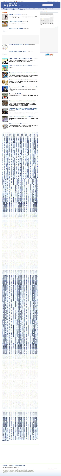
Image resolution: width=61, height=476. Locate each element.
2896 (11, 289)
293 (2, 145)
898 (32, 173)
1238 (28, 192)
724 (21, 165)
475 (27, 153)
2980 (9, 294)
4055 (18, 357)
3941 (28, 350)
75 (34, 134)
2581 (28, 270)
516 (25, 155)
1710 (20, 220)
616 (16, 160)
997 (21, 178)
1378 (37, 200)
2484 (3, 265)
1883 (26, 230)
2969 (22, 293)
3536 (35, 326)
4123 (18, 361)
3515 (26, 325)
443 (7, 152)
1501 (9, 208)
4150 (3, 363)
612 (9, 160)
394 (32, 149)
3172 (20, 305)
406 (16, 150)
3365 (33, 316)
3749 (18, 339)
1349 (11, 199)
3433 (33, 320)
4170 (9, 364)
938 (28, 175)
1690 (13, 219)
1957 (3, 235)
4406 (5, 378)
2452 (7, 263)
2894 (7, 289)
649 (37, 161)
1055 (37, 181)
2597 (26, 271)
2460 (24, 263)
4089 (18, 359)
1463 (37, 205)
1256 (31, 193)
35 (17, 133)
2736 (33, 279)
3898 (9, 348)
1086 (31, 183)
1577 (26, 212)
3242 (24, 309)
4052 (11, 357)
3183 (7, 306)
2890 (35, 288)
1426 (31, 203)
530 (13, 156)
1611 (26, 214)
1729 (24, 221)
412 (27, 150)
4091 (22, 359)
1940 (3, 234)
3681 (18, 335)
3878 (3, 347)
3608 (7, 331)
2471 (11, 264)
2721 (37, 278)
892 (21, 173)
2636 (37, 273)
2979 (7, 294)
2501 (3, 266)
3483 (31, 323)
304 (21, 145)
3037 (22, 297)
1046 (18, 181)
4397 (22, 377)
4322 (7, 373)
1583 (3, 213)
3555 (3, 328)
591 (9, 159)
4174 (18, 364)
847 (16, 171)
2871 (31, 287)
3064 (7, 299)
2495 (26, 265)
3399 (33, 318)
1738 (7, 222)
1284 (18, 195)
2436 (9, 262)
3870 (22, 346)
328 (27, 146)
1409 (31, 202)
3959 (31, 351)
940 (32, 175)
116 (23, 136)
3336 (7, 315)
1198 (15, 190)
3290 (18, 312)
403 (11, 150)
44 (29, 133)
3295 (28, 312)
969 (9, 177)
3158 (26, 304)
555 (20, 157)
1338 (24, 198)
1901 (28, 231)
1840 (7, 228)
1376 (33, 200)
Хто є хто (51, 8)
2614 (26, 272)
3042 (33, 297)
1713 (26, 220)
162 (30, 138)
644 (28, 161)
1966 (22, 235)
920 (34, 174)
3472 (7, 323)
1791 (11, 225)
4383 (28, 376)
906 (9, 174)
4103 (11, 360)
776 (2, 168)
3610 (11, 331)
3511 (18, 325)
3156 (22, 304)
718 (11, 165)
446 (13, 152)
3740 (35, 338)
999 (25, 178)
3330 (31, 314)
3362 (26, 316)
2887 (28, 288)
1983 (22, 236)
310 (32, 145)
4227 (22, 367)
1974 (3, 236)
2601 (35, 271)
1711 (22, 220)
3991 (26, 353)
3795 (7, 342)
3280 (33, 311)
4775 (31, 398)
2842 (5, 286)
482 (2, 154)
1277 (3, 195)
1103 (31, 184)
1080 (18, 183)
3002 (20, 295)
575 (18, 158)
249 (35, 142)
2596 (24, 271)
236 (13, 142)
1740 (11, 222)
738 (9, 166)
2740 (5, 280)
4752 (18, 397)
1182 (18, 189)
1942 (7, 234)
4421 (37, 378)
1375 (31, 200)
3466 (31, 322)
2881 (15, 288)
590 (7, 159)
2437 (11, 262)
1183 (20, 189)
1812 (20, 226)
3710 (7, 337)
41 (25, 133)
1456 (22, 205)
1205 (31, 190)
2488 (11, 265)
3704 (31, 336)
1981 (18, 236)
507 (9, 155)
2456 (15, 263)
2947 (11, 292)
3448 (28, 321)
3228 (31, 308)
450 (20, 152)
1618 (5, 215)
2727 (13, 279)
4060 (28, 357)
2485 (5, 265)
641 (23, 161)
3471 (5, 323)
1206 (33, 190)
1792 (13, 225)
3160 (31, 304)
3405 (9, 319)
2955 (28, 292)
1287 (24, 195)
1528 (31, 209)
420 (4, 151)
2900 (20, 289)
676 (11, 163)
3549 (26, 327)
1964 (18, 235)
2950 (18, 292)
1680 (28, 218)
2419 (9, 261)
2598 (28, 271)
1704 (7, 220)
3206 (20, 307)
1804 (3, 226)
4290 (11, 371)
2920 (26, 290)
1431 (5, 204)
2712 (18, 278)
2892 (3, 289)
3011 (3, 296)
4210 (22, 366)
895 (27, 173)
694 (6, 164)
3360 (22, 316)
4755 (24, 397)
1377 (35, 200)
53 (5, 134)
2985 (20, 294)
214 (11, 141)
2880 (13, 288)
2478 (26, 264)
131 (13, 137)
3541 (9, 327)
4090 (20, 359)
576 (20, 158)
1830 (22, 227)
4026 (28, 355)
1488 (18, 207)
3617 (26, 331)
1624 (18, 215)
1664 (31, 217)
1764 (26, 223)
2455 (13, 263)
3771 (28, 340)
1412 (37, 202)
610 (6, 160)
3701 (24, 336)
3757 (35, 339)
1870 (35, 229)
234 (9, 142)
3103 (18, 301)
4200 (37, 365)
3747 (13, 339)
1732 (31, 221)
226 (32, 141)
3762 (9, 340)
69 (26, 134)
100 (32, 135)
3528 (18, 326)
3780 (11, 341)
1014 (22, 179)
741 (14, 166)
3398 (31, 318)
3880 (7, 347)
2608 (13, 272)
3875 (33, 346)
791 (28, 168)
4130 (33, 361)
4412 (18, 378)
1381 (7, 201)
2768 (28, 281)
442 (6, 152)
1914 (20, 232)
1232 (15, 192)
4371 (3, 376)
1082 (22, 183)
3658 (5, 334)
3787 (26, 341)
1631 (33, 215)
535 (21, 156)
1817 (31, 226)
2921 (28, 290)
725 (23, 165)
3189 (20, 306)
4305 (7, 372)
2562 (24, 269)
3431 (28, 320)
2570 (5, 270)
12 (22, 132)
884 (7, 173)
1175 (3, 189)
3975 (28, 352)
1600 (3, 214)
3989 (22, 353)
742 (16, 166)
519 (30, 155)
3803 (24, 342)
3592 (9, 330)
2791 (5, 283)
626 (34, 160)
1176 (5, 189)
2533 (35, 267)
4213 (28, 366)
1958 (5, 235)
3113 (3, 302)
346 (21, 147)
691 (37, 163)
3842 (35, 344)
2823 (37, 284)
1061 (13, 182)
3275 (22, 311)
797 (2, 169)
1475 (26, 206)
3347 (31, 315)
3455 (7, 322)
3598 (22, 330)
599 (23, 159)
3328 (26, 314)
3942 (31, 350)
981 (30, 177)
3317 (3, 314)
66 (22, 134)
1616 (37, 214)
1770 (3, 224)
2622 (7, 273)
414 (30, 150)
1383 (11, 201)
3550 (28, 327)
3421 (7, 320)
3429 (24, 320)
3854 (24, 345)
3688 (33, 335)
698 (13, 164)
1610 (24, 214)
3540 (7, 327)
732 (35, 165)
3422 (9, 320)
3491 (11, 324)
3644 (11, 333)
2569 (3, 270)
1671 (9, 218)
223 (27, 141)
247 (32, 142)
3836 (22, 344)
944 (2, 176)
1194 (7, 190)
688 (32, 163)
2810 (9, 284)
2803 (31, 283)
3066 (11, 299)
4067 (7, 358)
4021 (18, 355)
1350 (13, 199)
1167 (22, 188)
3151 (11, 304)
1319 (20, 197)
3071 (22, 299)
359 (7, 148)
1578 (28, 212)
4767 (13, 398)
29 (9, 133)
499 (32, 154)
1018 (31, 179)
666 (30, 162)
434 (28, 151)
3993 (31, 353)
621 (25, 160)
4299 (31, 371)
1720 (5, 221)
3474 (11, 323)
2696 (20, 277)
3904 (22, 348)
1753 (3, 223)
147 (4, 138)
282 (20, 144)
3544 (15, 327)
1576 (24, 212)
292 (37, 144)
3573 (5, 329)
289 (32, 144)
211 (6, 141)
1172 (33, 188)
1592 (22, 213)
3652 (28, 333)
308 (28, 145)
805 (16, 169)
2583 (33, 270)
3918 (15, 349)
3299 (37, 312)
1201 (22, 190)
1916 (24, 232)
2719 (33, 278)
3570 (35, 328)
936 (25, 175)
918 (30, 174)
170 (7, 139)
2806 (37, 283)
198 (20, 140)
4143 (24, 362)
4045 (33, 356)
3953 (18, 351)
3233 (5, 309)
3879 (5, 347)
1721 (7, 221)
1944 (11, 234)
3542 (11, 327)
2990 (31, 294)
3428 (22, 320)
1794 (18, 225)
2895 (9, 289)
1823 (7, 227)
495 (25, 154)
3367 (37, 316)
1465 (5, 206)
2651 (33, 274)
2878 (9, 288)
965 (2, 177)
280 (16, 144)
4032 (5, 356)
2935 (22, 291)
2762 (15, 281)
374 (34, 148)
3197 (37, 306)
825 (14, 170)
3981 (5, 353)
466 (11, 153)
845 (13, 171)
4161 (26, 363)
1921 (35, 232)
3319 (7, 314)
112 (16, 136)
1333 (13, 198)
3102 (15, 301)
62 (17, 134)
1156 (35, 187)
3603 (33, 330)
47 (33, 133)
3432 (31, 320)
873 (25, 172)
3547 (22, 327)
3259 (24, 310)
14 (25, 132)
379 (6, 149)
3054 (22, 298)
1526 (26, 209)
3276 (24, 311)
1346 (5, 199)
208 (37, 140)
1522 (18, 209)
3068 (15, 299)
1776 (15, 224)
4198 (33, 365)
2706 (5, 278)
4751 (15, 397)
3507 (9, 325)
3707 (37, 336)
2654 (3, 275)
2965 (13, 293)
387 (20, 149)
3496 (22, 324)
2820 (31, 284)
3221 (15, 308)
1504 (15, 208)
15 (26, 132)
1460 (31, 205)
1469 (13, 206)
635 (13, 161)
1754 (5, 223)
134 (18, 137)
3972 (22, 352)
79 (3, 135)
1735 (37, 221)
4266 (33, 369)
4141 (20, 362)
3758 (37, 339)
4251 (37, 368)
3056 (26, 298)
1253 (24, 193)
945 (4, 176)
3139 (22, 303)
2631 (26, 273)
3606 (3, 331)
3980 (3, 353)
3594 (13, 330)
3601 (28, 330)
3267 (5, 311)
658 (16, 162)
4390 (7, 377)
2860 (7, 287)
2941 (35, 291)
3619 (31, 331)
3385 (3, 318)
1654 (9, 217)
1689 (11, 219)
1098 (20, 184)
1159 (5, 188)
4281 (28, 370)
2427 (26, 261)
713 (2, 165)
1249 (15, 193)
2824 (3, 285)
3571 (37, 328)
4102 (9, 360)
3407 (13, 319)
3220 (13, 308)
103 (37, 135)
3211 (31, 307)
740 (13, 166)
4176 (22, 364)
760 (11, 167)
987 (4, 178)
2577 (20, 270)
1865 (24, 229)
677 (13, 163)
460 (37, 152)
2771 (35, 281)
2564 (28, 269)
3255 (15, 310)
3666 (22, 334)
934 (21, 175)
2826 (7, 285)
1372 (24, 200)
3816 (15, 343)
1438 (20, 204)
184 (32, 139)
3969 (15, 352)
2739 (3, 280)
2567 (35, 269)
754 (37, 166)
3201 (9, 307)
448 (16, 152)
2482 (35, 264)
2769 (31, 281)
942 (35, 175)
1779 (22, 224)
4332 (28, 373)
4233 (35, 367)
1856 (5, 229)
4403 (35, 377)
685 (27, 163)
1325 (33, 197)
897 (30, 173)
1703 (5, 220)
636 (14, 161)
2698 (24, 277)
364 (16, 148)
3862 (5, 346)
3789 (31, 341)
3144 (33, 303)
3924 (28, 349)
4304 (5, 372)
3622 (37, 331)
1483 (7, 207)
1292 (35, 195)
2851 (24, 286)
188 (2, 140)
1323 (28, 197)
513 (20, 155)
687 (30, 163)
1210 (5, 191)
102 (35, 135)
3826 (37, 343)
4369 (35, 375)
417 (35, 150)
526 (6, 156)
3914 (7, 349)
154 (16, 138)
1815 (26, 226)
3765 (15, 340)
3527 (15, 326)
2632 (28, 273)
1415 (7, 203)
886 (11, 173)
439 (37, 151)
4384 (31, 376)
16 (28, 132)
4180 (31, 364)
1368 (15, 200)
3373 (13, 317)
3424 (13, 320)
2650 (31, 274)
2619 (37, 272)
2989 (28, 294)
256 (11, 143)
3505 (5, 325)
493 (21, 154)
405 (14, 150)
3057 (28, 298)
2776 (9, 282)
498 (30, 154)
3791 (35, 341)
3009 (35, 295)
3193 (28, 306)
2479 (28, 264)
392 (28, 149)
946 (6, 176)
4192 (20, 365)
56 (9, 134)
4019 (13, 355)
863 (7, 172)
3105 (22, 301)
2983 (15, 294)
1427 (33, 203)
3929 (3, 350)
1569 (9, 212)
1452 (13, 205)
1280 (9, 195)
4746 (5, 397)
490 (16, 154)
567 (4, 158)
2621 (5, 273)
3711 (9, 337)
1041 (7, 181)
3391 (15, 318)
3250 (5, 310)
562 (32, 157)
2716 (26, 278)
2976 (37, 293)
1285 (20, 195)
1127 (9, 186)
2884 (22, 288)
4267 (35, 369)
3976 (31, 352)
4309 (15, 372)
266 (28, 143)
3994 (33, 353)
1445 (35, 204)
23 (37, 132)
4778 (37, 398)
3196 (35, 306)
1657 (15, 217)
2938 (28, 291)
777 (4, 168)
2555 (9, 269)
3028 (3, 297)
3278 (28, 311)
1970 (31, 235)
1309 (35, 196)
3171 (18, 305)
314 (2, 146)
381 (9, 149)
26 (5, 133)
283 (21, 144)
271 (37, 143)
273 (4, 144)
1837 (37, 227)
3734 (22, 338)
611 (7, 160)
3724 (37, 337)
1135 (26, 186)
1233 (18, 192)
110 (13, 136)
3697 (15, 336)
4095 (31, 359)
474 (25, 153)
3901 (15, 348)
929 (13, 175)
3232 (3, 309)
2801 (26, 283)
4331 (26, 373)
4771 (22, 398)
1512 (33, 208)
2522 (11, 267)
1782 (28, 224)
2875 (3, 288)
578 (23, 158)
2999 (13, 295)
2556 (11, 269)
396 (35, 149)
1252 (22, 193)
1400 (11, 202)
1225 (37, 191)
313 (37, 145)
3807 (33, 342)
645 (30, 161)
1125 (5, 186)
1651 (3, 217)
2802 (28, 283)
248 (34, 142)
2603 (3, 272)
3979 (37, 352)
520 (32, 155)
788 (23, 168)
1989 (35, 236)
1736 (3, 222)
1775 (13, 224)
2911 (7, 290)
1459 (28, 205)
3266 (3, 311)
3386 (5, 318)
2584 (35, 270)
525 (4, 156)
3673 (37, 334)
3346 (28, 315)
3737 (28, 338)
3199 (5, 307)
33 (14, 133)
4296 (24, 371)
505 (6, 155)
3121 (20, 302)
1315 (11, 197)
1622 (13, 215)
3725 (3, 338)
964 (37, 176)
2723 (5, 279)
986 (2, 178)
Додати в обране (55, 1)
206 (34, 140)
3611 (13, 331)
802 (11, 169)
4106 (18, 360)
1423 (24, 203)
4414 (22, 378)
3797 (11, 342)
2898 (15, 289)
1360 (35, 199)
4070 (13, 358)
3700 (22, 336)
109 (11, 136)
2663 (22, 275)
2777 (11, 282)
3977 (33, 352)
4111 (28, 360)
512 (18, 155)
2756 (3, 281)
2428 (28, 261)
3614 (20, 331)
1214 (13, 191)
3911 (37, 348)
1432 (7, 204)
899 (34, 173)
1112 (13, 185)
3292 (22, 312)
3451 (35, 321)
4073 (20, 358)
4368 (33, 375)
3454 (5, 322)
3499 (28, 324)
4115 (37, 360)
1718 (37, 220)
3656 (37, 333)
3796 (9, 342)
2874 (37, 287)
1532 (3, 210)
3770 (26, 340)
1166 (20, 188)
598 (21, 159)
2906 (33, 289)
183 (30, 139)
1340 (28, 198)
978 (25, 177)
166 (37, 138)
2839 (35, 285)
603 (30, 159)
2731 (22, 279)
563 (34, 157)
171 (9, 139)
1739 (9, 222)
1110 (9, 185)
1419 (15, 203)
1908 (7, 232)
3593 (11, 330)
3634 (26, 332)
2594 (20, 271)
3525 (11, 326)
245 (28, 142)
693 (4, 164)
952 (16, 176)
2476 (22, 264)
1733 (33, 221)
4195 (26, 365)
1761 (20, 223)
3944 (35, 350)
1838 (3, 228)
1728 (22, 221)
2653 (37, 274)
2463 (31, 263)
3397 (28, 318)
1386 (18, 201)
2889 (33, 288)
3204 (15, 307)
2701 (31, 277)
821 (7, 170)
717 (9, 165)
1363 (5, 200)
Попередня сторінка (7, 132)
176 (18, 139)
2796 (15, 283)
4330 (24, 373)
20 (33, 132)
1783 (31, 224)
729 (30, 165)
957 (25, 176)
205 (32, 140)
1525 (24, 209)
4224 (15, 367)
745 (21, 166)
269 (34, 143)
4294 (20, 371)
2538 (9, 268)
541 (32, 156)
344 (18, 147)
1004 (36, 178)
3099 (9, 301)
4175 (20, 364)
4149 (37, 362)
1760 (18, 223)
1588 (13, 213)
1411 (35, 202)
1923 (3, 233)
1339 (26, 198)
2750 (26, 280)
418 (37, 150)
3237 (13, 309)
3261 (28, 310)
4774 (28, 398)
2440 (18, 262)
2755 (37, 280)
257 (13, 143)
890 (18, 173)
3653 (31, 333)
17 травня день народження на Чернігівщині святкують (21, 65)
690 (35, 163)
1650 (37, 216)
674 (7, 163)
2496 (28, 265)
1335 (18, 198)
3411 (22, 319)
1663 (28, 217)
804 (14, 169)
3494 (18, 324)
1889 (3, 231)
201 (25, 140)
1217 (20, 191)
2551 (37, 268)
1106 (37, 184)
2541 (15, 268)
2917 (20, 290)
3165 (5, 305)
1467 (9, 206)
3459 (15, 322)
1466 (7, 206)
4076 (26, 358)
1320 (22, 197)
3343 (22, 315)
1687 (7, 219)
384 (14, 149)
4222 (11, 367)
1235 (22, 192)
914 (23, 174)
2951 (20, 292)
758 (7, 167)
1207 (35, 190)
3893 (35, 347)
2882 (18, 288)
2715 (24, 278)
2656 (7, 275)
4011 (33, 354)
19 (32, 132)
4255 (9, 369)
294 (4, 145)
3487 (3, 324)
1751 (35, 222)
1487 (15, 207)
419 (2, 151)
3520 (37, 325)
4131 (35, 361)
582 (30, 158)
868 (16, 172)
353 (34, 147)
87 (14, 135)
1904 (35, 231)
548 (7, 157)
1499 (5, 208)
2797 (18, 283)
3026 (35, 296)
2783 (24, 282)
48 (34, 133)
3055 (24, 298)
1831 (24, 227)
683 (23, 163)
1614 (33, 214)
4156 (15, 363)
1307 (31, 196)
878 (34, 172)
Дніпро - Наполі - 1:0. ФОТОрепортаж (17, 93)
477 (30, 153)
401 (7, 150)
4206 (13, 366)
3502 (35, 324)
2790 (3, 283)
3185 (11, 306)
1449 (7, 205)
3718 (24, 337)
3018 (18, 296)
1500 (7, 208)
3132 (7, 303)
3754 (28, 339)
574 (16, 158)
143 (34, 137)
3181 (3, 306)
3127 (33, 302)
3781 (13, 341)
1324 (31, 197)
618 (20, 160)
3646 (15, 333)
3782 (15, 341)
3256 (18, 310)
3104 (20, 301)
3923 (26, 349)
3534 (31, 326)
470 (18, 153)
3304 (11, 313)
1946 (15, 234)
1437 (18, 204)
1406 (24, 202)
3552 (33, 327)
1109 (7, 185)
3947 (5, 351)
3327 (24, 314)
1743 (18, 222)
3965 (7, 352)
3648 (20, 333)
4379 (20, 376)
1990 (37, 236)
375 (35, 148)
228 (35, 141)
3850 (15, 345)
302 (18, 145)
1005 (3, 179)
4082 (3, 359)
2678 (18, 276)
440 (2, 152)
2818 (26, 284)
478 (32, 153)
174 (14, 139)
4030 (37, 355)
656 (13, 162)
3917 (13, 349)
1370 (20, 200)
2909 (3, 290)
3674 (3, 335)
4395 (18, 377)
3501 (33, 324)
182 (28, 139)
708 (30, 164)
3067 (13, 299)
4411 (15, 378)
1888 (37, 230)
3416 (33, 319)
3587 (35, 329)
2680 (22, 276)
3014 (9, 296)
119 (28, 136)
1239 (31, 192)
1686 (5, 219)
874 (27, 172)
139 (27, 137)
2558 (15, 269)
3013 (7, 296)
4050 (7, 357)
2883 (20, 288)
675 (9, 163)
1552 (9, 211)
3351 (3, 316)
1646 (28, 216)
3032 (11, 297)
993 (14, 178)
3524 (9, 326)
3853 (22, 345)
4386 (35, 376)
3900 (13, 348)
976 (21, 177)
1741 (13, 222)
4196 (28, 365)
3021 (24, 296)
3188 (18, 306)
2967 (18, 293)
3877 (37, 346)
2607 (11, 272)
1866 (26, 229)
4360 (15, 375)
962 (34, 176)
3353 (7, 316)
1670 (7, 218)
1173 (35, 188)
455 (28, 152)
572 (13, 158)
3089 (24, 300)
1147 (15, 187)
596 (18, 159)
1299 (13, 196)
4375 (11, 376)
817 (37, 169)
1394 (35, 201)
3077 (35, 299)
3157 (24, 304)
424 (11, 151)
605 (34, 159)
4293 (18, 371)
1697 (28, 219)
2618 (35, 272)
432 (25, 151)
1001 (29, 178)
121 (32, 136)
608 (2, 160)
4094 (28, 359)
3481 (26, 323)
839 (2, 171)
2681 (24, 276)
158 (23, 138)
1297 (9, 196)
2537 (7, 268)
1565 (37, 211)
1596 (31, 213)
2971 (26, 293)
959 (28, 176)
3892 (33, 347)
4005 (20, 354)
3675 (5, 335)
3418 (37, 319)
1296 (7, 196)
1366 (11, 200)
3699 (20, 336)
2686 (35, 276)
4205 (11, 366)
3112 (37, 301)
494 (23, 154)
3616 (24, 331)
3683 (22, 335)
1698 (31, 219)
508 (11, 155)
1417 (11, 203)
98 (29, 135)
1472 (20, 206)
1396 (3, 202)
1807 (9, 226)
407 (18, 150)
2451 (5, 263)
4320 (3, 373)
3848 (11, 345)
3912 (3, 349)
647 (34, 161)
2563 (26, 269)
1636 (7, 216)
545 (2, 157)
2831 (18, 285)
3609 (9, 331)
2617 (33, 272)
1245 (7, 193)
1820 (37, 226)
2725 (9, 279)
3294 (26, 312)
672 (4, 163)
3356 (13, 316)
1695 (24, 219)
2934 (20, 291)
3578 (15, 329)
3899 (11, 348)
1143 (7, 187)
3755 (31, 339)
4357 (9, 375)
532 (16, 156)
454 (27, 152)
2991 (33, 294)
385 (16, 149)
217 (16, 141)
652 (6, 162)
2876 (5, 288)
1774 (11, 224)
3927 (35, 349)
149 (7, 138)
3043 (35, 297)
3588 (37, 329)
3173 (22, 305)
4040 (22, 356)
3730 (13, 338)
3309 (22, 313)
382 (11, 149)
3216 (5, 308)
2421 (13, 261)
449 (18, 152)
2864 (15, 287)
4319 (37, 372)
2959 (37, 292)
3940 (26, 350)
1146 (13, 187)
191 (7, 140)
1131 (18, 186)
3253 (11, 310)
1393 (33, 201)
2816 (22, 284)
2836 (28, 285)
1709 (18, 220)
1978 (11, 236)
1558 (22, 211)
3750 (20, 339)
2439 (15, 262)
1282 (13, 195)
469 (16, 153)
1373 (26, 200)
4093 (26, 359)
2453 (9, 263)
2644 (18, 274)
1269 (22, 194)
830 (23, 170)
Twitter (19, 1)
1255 (28, 193)
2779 (15, 282)
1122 (35, 185)
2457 (18, 263)
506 (7, 155)
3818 (20, 343)
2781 (20, 282)
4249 (33, 368)
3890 (28, 347)
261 (20, 143)
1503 (13, 208)
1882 (24, 230)
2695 (18, 277)
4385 (33, 376)
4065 (3, 358)
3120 (18, 302)
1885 (31, 230)
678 (14, 163)
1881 (22, 230)
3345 (26, 315)
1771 (5, 224)
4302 (37, 371)
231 (4, 142)
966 (4, 177)
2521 (9, 267)
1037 (35, 180)
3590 (5, 330)
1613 (31, 214)
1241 (35, 192)
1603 (9, 214)
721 (16, 165)
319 (11, 146)
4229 (26, 367)
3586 (33, 329)
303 (20, 145)
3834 (18, 344)
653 (7, 162)
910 (16, 174)
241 (21, 142)
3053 (20, 298)
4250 (35, 368)
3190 (22, 306)
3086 (18, 300)
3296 (31, 312)
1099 (22, 184)
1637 (9, 216)
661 (21, 162)
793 (32, 168)
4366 (28, 375)
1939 (37, 233)
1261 (5, 194)
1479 (35, 206)
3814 (11, 343)
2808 (5, 284)
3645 (13, 333)
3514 (24, 325)
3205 (18, 307)
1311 (3, 197)
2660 (15, 275)
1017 (28, 179)
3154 (18, 304)
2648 (26, 274)
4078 (31, 358)
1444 (33, 204)
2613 (24, 272)
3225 (24, 308)
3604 (35, 330)
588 (4, 159)
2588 (7, 271)
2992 (35, 294)
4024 (24, 355)
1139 (35, 186)
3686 (28, 335)
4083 (5, 359)
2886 (26, 288)
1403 (18, 202)
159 (25, 138)
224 (28, 141)
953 (18, 176)
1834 (31, 227)
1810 (15, 226)
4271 (7, 370)
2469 (7, 264)
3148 (5, 304)
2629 (22, 273)
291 (35, 144)
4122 (15, 361)
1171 (31, 188)
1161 (9, 188)
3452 (37, 321)
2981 (11, 294)
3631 (20, 332)
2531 (31, 267)
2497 (31, 265)
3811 (5, 343)
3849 (13, 345)
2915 (15, 290)
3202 (11, 307)
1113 (15, 185)
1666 (35, 217)
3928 (37, 349)
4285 (37, 370)
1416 (9, 203)
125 (2, 137)
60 (14, 134)
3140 (24, 303)
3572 (3, 329)
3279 (31, 311)
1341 (31, 198)
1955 (35, 234)
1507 (22, 208)
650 (2, 162)
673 (6, 163)
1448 (5, 205)
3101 (13, 301)
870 (20, 172)
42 (26, 133)
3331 (33, 314)
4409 (11, 378)
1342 (33, 198)
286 (27, 144)
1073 (3, 183)
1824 (9, 227)
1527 (28, 209)
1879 (18, 230)
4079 (33, 358)
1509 (26, 208)
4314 (26, 372)
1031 (22, 180)
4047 (37, 356)
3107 (26, 301)
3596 (18, 330)
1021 (37, 179)
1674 (15, 218)
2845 (11, 286)
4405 (3, 378)
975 (20, 177)
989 (7, 178)
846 (14, 171)
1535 (9, 210)
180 (25, 139)
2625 (13, 273)
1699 (33, 219)
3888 (24, 347)
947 (7, 176)
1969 (28, 235)
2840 (37, 285)
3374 (15, 317)
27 (6, 133)
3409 (18, 319)
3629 (15, 332)
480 (35, 153)
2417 (5, 261)
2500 (37, 265)
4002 (13, 354)
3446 (24, 321)
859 (37, 171)
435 (30, 151)
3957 (26, 351)
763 (16, 167)
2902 (24, 289)
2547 (28, 268)
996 (20, 178)
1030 (20, 180)
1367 (13, 200)
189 (4, 140)
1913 (18, 232)
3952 (15, 351)
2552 (3, 269)
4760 (35, 397)
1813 (22, 226)
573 (14, 158)
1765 (28, 223)
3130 (3, 303)
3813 (9, 343)
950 (13, 176)
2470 (9, 264)
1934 (26, 233)
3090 (26, 300)
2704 (37, 277)
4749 (11, 397)
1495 (33, 207)
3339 (13, 315)
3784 (20, 341)
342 (14, 147)
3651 (26, 333)
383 (13, 149)
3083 (11, 300)
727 (27, 165)
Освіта (34, 8)
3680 (15, 335)
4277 (20, 370)
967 (6, 177)
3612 (15, 331)
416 (34, 150)
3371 (9, 317)
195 (14, 140)
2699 (26, 277)
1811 (18, 226)
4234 (37, 367)
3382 (33, 317)
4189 (13, 365)
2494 (24, 265)
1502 (11, 208)
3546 (20, 327)
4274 (13, 370)
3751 (22, 339)
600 (25, 159)
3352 (5, 316)
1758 (13, 223)
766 (21, 167)
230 (2, 142)
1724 (13, 221)
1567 (5, 212)
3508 (11, 325)
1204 (28, 190)
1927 (11, 233)
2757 (5, 281)
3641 (5, 333)
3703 (28, 336)
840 (4, 171)
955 (21, 176)
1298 (11, 196)
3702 (26, 336)
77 (37, 134)
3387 (7, 318)
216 (14, 141)
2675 (11, 276)
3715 (18, 337)
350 (28, 147)
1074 (5, 183)
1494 (31, 207)
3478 (20, 323)
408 (20, 150)
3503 (37, 324)
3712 (11, 337)
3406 (11, 319)
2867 (22, 287)
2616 (31, 272)
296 (7, 145)
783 (14, 168)
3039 (26, 297)
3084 (13, 300)
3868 (18, 346)
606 (35, 159)
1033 (26, 180)
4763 (5, 398)
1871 (37, 229)
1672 (11, 218)
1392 (31, 201)
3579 (18, 329)
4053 (13, 357)
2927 (5, 291)
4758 (31, 397)
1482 (5, 207)
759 (9, 167)
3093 (33, 300)
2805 (35, 283)
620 (23, 160)
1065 (22, 182)
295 (6, 145)
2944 (5, 292)
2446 (31, 262)
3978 (35, 352)
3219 (11, 308)
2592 (15, 271)
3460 (18, 322)
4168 (5, 364)
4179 (28, 364)
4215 (33, 366)
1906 (3, 232)
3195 (33, 306)
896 (28, 173)
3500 (31, 324)
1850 (28, 228)
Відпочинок (40, 8)
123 (35, 136)
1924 (5, 233)
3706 (35, 336)
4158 (20, 363)
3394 (22, 318)
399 (4, 150)
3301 (5, 313)
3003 (22, 295)
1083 (24, 183)
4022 (20, 355)
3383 (35, 317)
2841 (3, 286)
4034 (9, 356)
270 (35, 143)
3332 (35, 314)
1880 (20, 230)
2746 (18, 280)
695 (7, 164)
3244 (28, 309)
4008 (26, 354)
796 (37, 168)
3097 (5, 301)
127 (6, 137)
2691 (9, 277)
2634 (33, 273)
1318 (18, 197)
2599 (31, 271)
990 (9, 178)
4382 (26, 376)
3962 (37, 351)
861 (4, 172)
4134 (5, 362)
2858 (3, 287)
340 (11, 147)
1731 (28, 221)
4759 (33, 397)
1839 (5, 228)
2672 (5, 276)
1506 (20, 208)
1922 (37, 232)
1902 (31, 231)
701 (18, 164)
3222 (18, 308)
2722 (3, 279)
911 (18, 174)
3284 (5, 312)
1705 (9, 220)
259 (16, 143)
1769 (37, 223)
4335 (35, 373)
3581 (22, 329)
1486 (13, 207)
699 (14, 164)
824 (13, 170)
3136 (15, 303)
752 (34, 166)
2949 (15, 292)
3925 (31, 349)
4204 (9, 366)
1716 (33, 220)
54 (6, 134)
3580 (20, 329)
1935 (28, 233)
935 (23, 175)
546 (4, 157)
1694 (22, 219)
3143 (31, 303)
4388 (3, 377)
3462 (22, 322)
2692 (11, 277)
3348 (33, 315)
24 (2, 133)
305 (23, 145)
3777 (5, 341)
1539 (18, 210)
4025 (26, 355)
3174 (24, 305)
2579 (24, 270)
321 (14, 146)
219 (20, 141)
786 (20, 168)
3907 (28, 348)
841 (6, 171)
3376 (20, 317)
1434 (11, 204)
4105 (15, 360)
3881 (9, 347)
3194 (31, 306)
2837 (31, 285)
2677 (15, 276)
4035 (11, 356)
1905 (37, 231)
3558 (9, 328)
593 (13, 159)
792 (30, 168)
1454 (18, 205)
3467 (33, 322)
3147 (3, 304)
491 (18, 154)
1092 (7, 184)
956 (23, 176)
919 (32, 174)
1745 (22, 222)
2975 (35, 293)
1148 (18, 187)
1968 (26, 235)
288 (30, 144)
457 (32, 152)
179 (23, 139)
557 (23, 157)
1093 (9, 184)
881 (2, 173)
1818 (33, 226)
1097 (18, 184)
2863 (13, 287)
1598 (35, 213)
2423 (18, 261)
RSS (17, 1)
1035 (31, 180)
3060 (35, 298)
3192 (26, 306)
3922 (24, 349)
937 (27, 175)
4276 (18, 370)
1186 (26, 189)
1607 (18, 214)
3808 (35, 342)
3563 (20, 328)
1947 (18, 234)
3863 (7, 346)
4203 (7, 366)
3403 (5, 319)
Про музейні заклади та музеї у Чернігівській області (20, 79)
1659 (20, 217)
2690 (7, 277)
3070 (20, 299)
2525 (18, 267)
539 (28, 156)
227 (34, 141)
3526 (13, 326)
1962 (13, 235)
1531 (37, 209)
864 (9, 172)
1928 (13, 233)
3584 (28, 329)
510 (14, 155)
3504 (3, 325)
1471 (18, 206)
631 (6, 161)
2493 (22, 265)
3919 (18, 349)
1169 (26, 188)
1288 (26, 195)
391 (27, 149)
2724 (7, 279)
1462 (35, 205)
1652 (5, 217)
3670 (31, 334)
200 (23, 140)
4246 (26, 368)
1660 (22, 217)
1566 (3, 212)
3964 (5, 352)
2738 (37, 279)
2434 (5, 262)
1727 (20, 221)
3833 (15, 344)
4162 (28, 363)
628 (37, 160)
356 (2, 148)
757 (6, 167)
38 (21, 133)
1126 (7, 186)
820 (6, 170)
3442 (15, 321)
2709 (11, 278)
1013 (20, 179)
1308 (33, 196)
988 (6, 178)
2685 (33, 276)
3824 (33, 343)
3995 (35, 353)
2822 (35, 284)
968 (7, 177)
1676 (20, 218)
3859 (35, 345)
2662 (20, 275)
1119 (28, 185)
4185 (5, 365)
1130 (15, 186)
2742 (9, 280)
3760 (5, 340)
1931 (20, 233)
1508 (24, 208)
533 (18, 156)
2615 (28, 272)
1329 (5, 198)
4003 (15, 354)
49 (36, 133)
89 (17, 135)
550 (11, 157)
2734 (28, 279)
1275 (35, 194)
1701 (37, 219)
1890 (5, 231)
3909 (33, 348)
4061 (31, 357)
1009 (11, 179)
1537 (13, 210)
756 (4, 167)
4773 (26, 398)
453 (25, 152)
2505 (11, 266)
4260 (20, 369)
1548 (37, 210)
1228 (7, 192)
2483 (37, 264)
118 (27, 136)
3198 (3, 307)
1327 (37, 197)
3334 (3, 315)
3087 (20, 300)
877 (32, 172)
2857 (37, 286)
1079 (15, 183)
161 (28, 138)
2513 (28, 266)
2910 (5, 290)
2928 (7, 291)
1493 (28, 207)
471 (20, 153)
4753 (20, 397)
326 (23, 146)
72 (30, 134)
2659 (13, 275)
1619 (7, 215)
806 (18, 169)
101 (34, 135)
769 (27, 167)
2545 (24, 268)
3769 (24, 340)
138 (25, 137)
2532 (33, 267)
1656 (13, 217)
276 (9, 144)
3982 (7, 353)
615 (14, 160)
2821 (33, 284)
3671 (33, 334)
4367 (31, 375)
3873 (28, 346)
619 (21, 160)
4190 (15, 365)
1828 (18, 227)
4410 (13, 378)
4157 (18, 363)
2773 (3, 282)
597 (20, 159)
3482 (28, 323)
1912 (15, 232)
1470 (15, 206)
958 (27, 176)
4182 (35, 364)
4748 (9, 397)
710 (34, 164)
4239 (11, 368)
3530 (22, 326)
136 (21, 137)
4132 (37, 361)
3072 (24, 299)
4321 (5, 373)
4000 (9, 354)
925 (6, 175)
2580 (26, 270)
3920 (20, 349)
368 (23, 148)
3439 (9, 321)
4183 (37, 364)
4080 (35, 358)
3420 (5, 320)
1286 (22, 195)
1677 (22, 218)
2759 (9, 281)
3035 (18, 297)
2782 (22, 282)
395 (34, 149)
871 (21, 172)
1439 (22, 204)
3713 (13, 337)
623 (28, 160)
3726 (5, 338)
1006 (5, 179)
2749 (24, 280)
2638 (5, 274)
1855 (3, 229)
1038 (37, 180)
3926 (33, 349)
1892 (9, 231)
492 (20, 154)
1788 (5, 225)
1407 (26, 202)
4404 (37, 377)
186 (35, 139)
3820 (24, 343)
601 (27, 159)
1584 (5, 213)
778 (6, 168)
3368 (3, 317)
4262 (24, 369)
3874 (31, 346)
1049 (24, 181)
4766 (11, 398)
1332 (11, 198)
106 (6, 136)
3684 (24, 335)
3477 (18, 323)
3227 (28, 308)
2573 (11, 270)
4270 (5, 370)
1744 (20, 222)
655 (11, 162)
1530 (35, 209)
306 (25, 145)
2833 (22, 285)
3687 (31, 335)
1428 (35, 203)
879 (35, 172)
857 (34, 171)
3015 (11, 296)
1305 (26, 196)
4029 (35, 355)
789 (25, 168)
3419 (3, 320)
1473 (22, 206)
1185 (24, 189)
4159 (22, 363)
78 (2, 135)
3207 (22, 307)
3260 (26, 310)
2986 (22, 294)
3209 (26, 307)
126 (4, 137)
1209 (3, 191)
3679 (13, 335)
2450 (3, 263)
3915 (9, 349)
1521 (15, 209)
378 (4, 149)
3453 (3, 322)
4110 (26, 360)
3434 (35, 320)
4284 (35, 370)
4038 (18, 356)
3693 (7, 336)
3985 (13, 353)
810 (25, 169)
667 (32, 162)
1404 (20, 202)
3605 (37, 330)
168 (4, 139)
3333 (37, 314)
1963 (15, 235)
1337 (22, 198)
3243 (26, 309)
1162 (11, 188)
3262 (31, 310)
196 (16, 140)
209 (2, 141)
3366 (35, 316)
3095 (37, 300)
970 (11, 177)
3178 (33, 305)
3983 (9, 353)
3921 (22, 349)
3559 (11, 328)
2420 (11, 261)
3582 (24, 329)
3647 (18, 333)
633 (9, 161)
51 (2, 134)
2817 (24, 284)
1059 (9, 182)
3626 (9, 332)
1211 (7, 191)
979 (27, 177)
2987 (24, 294)
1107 (3, 185)
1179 (11, 189)
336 (4, 147)
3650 (24, 333)
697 (11, 164)
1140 (37, 186)
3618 (28, 331)
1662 (26, 217)
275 (7, 144)
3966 (9, 352)
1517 (7, 209)
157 (21, 138)
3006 (28, 295)
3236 (11, 309)
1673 (13, 218)
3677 (9, 335)
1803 (37, 225)
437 (34, 151)
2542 (18, 268)
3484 (33, 323)
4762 (3, 398)
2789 (37, 282)
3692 (5, 336)
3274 (20, 311)
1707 (13, 220)
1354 (22, 199)
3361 (24, 316)
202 (27, 140)
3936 (18, 350)
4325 (13, 373)
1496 (35, 207)
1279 (7, 195)
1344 (37, 198)
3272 (15, 311)
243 (25, 142)
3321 (11, 314)
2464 (33, 263)
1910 (11, 232)
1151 (24, 187)
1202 (24, 190)
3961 (35, 351)
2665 (26, 275)
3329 (28, 314)
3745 (9, 339)
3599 (24, 330)
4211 (24, 366)
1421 (20, 203)
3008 (33, 295)
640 (21, 161)
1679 (26, 218)
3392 (18, 318)
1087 (33, 183)
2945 (7, 292)
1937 (33, 233)
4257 (13, 369)
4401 (31, 377)
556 (21, 157)
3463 (24, 322)
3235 (9, 309)
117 (25, 136)
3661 (11, 334)
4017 (9, 355)
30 (10, 133)
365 (18, 148)
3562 (18, 328)
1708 (15, 220)
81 (6, 135)
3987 (18, 353)
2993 (37, 294)
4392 (11, 377)
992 (13, 178)
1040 (5, 181)
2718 (31, 278)
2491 (18, 265)
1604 (11, 214)
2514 (31, 266)
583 (32, 158)
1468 (11, 206)
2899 (18, 289)
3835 (20, 344)
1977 (9, 236)
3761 (7, 340)
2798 (20, 283)
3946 (3, 351)
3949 (9, 351)
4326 (15, 373)
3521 (3, 326)
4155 (13, 363)
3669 (28, 334)
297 (9, 145)
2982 (13, 294)
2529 (26, 267)
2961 (5, 293)
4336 (37, 373)
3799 (15, 342)
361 (11, 148)
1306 (28, 196)
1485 (11, 207)
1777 (18, 224)
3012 (5, 296)
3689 (35, 335)
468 (14, 153)
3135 (13, 303)
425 (13, 151)
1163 (13, 188)
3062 (3, 299)
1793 (15, 225)
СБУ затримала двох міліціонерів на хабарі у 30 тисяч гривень (22, 100)
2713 (20, 278)
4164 (33, 363)
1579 (31, 212)
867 (14, 172)
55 (7, 134)
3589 (3, 330)
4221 (9, 367)
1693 (20, 219)
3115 (7, 302)
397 (37, 149)
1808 (11, 226)
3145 (35, 303)
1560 (26, 211)
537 (25, 156)
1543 (26, 210)
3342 (20, 315)
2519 (5, 267)
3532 (26, 326)
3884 (15, 347)
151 (11, 138)
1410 (33, 202)
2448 (35, 262)
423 (9, 151)
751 (32, 166)
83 (9, 135)
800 (7, 169)
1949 (22, 234)
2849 (20, 286)
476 (28, 153)
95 (25, 135)
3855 (26, 345)
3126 (31, 302)
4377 (15, 376)
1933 (24, 233)
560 (28, 157)
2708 (9, 278)
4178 (26, 364)
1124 (3, 186)
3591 (7, 330)
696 (9, 164)
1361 (37, 199)
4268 (37, 369)
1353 (20, 199)
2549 (33, 268)
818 (2, 170)
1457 (24, 205)
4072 (18, 358)
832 (27, 170)
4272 (9, 370)
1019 (33, 179)
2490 (15, 265)
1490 (22, 207)
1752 (37, 222)
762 (14, 167)
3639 (37, 332)
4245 (24, 368)
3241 (22, 309)
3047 (7, 298)
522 (35, 155)
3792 (37, 341)
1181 (15, 189)
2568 (37, 269)
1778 (20, 224)
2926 (3, 291)
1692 (18, 219)
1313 (7, 197)
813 (30, 169)
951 (14, 176)
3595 (15, 330)
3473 (9, 323)
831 (25, 170)
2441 (20, 262)
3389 (11, 318)
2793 (9, 283)
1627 (24, 215)
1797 (24, 225)
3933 (11, 350)
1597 (33, 213)
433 (27, 151)
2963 (9, 293)
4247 (28, 368)
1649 (35, 216)
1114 (18, 185)
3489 (7, 324)
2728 (15, 279)
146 (2, 138)
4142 (22, 362)
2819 (28, 284)
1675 (18, 218)
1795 (20, 225)
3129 (37, 302)
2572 (9, 270)
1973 (37, 235)
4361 (18, 375)
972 (14, 177)
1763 (24, 223)
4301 (35, 371)
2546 (26, 268)
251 (2, 143)
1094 (11, 184)
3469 (37, 322)
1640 (15, 216)
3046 (5, 298)
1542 (24, 210)
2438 (13, 262)
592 (11, 159)
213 (9, 141)
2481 (33, 264)
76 (36, 134)
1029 (18, 180)
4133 (3, 362)
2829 (13, 285)
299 (13, 145)
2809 (7, 284)
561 (30, 157)
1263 (9, 194)
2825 (5, 285)
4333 (31, 373)
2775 (7, 282)
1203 (26, 190)
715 (6, 165)
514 (21, 155)
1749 (31, 222)
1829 (20, 227)
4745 (3, 397)
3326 (22, 314)
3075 (31, 299)
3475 (13, 323)
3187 (15, 306)
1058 (7, 182)
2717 (28, 278)
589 (6, 159)
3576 (11, 329)
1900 (26, 231)
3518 (33, 325)
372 (30, 148)
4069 (11, 358)
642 (25, 161)
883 (6, 173)
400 (6, 150)
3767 (20, 340)
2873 (35, 287)
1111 (11, 185)
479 (34, 153)
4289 (9, 371)
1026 (11, 180)
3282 (37, 311)
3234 (7, 309)
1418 (13, 203)
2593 (18, 271)
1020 (35, 179)
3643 (9, 333)
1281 (11, 195)
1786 (37, 224)
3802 (22, 342)
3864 (9, 346)
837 (35, 170)
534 (20, 156)
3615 (22, 331)
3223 (20, 308)
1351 (15, 199)
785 (18, 168)
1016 (26, 179)
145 (37, 137)
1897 (20, 231)
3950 (11, 351)
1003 (33, 178)
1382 (9, 201)
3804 (26, 342)
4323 (9, 373)
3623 (3, 332)
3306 (15, 313)
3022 (26, 296)
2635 (35, 273)
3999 (7, 354)
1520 (13, 209)
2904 (28, 289)
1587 (11, 213)
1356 (26, 199)
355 (37, 147)
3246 (33, 309)
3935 (15, 350)
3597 (20, 330)
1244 (5, 193)
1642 (20, 216)
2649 (28, 274)
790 (27, 168)
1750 (33, 222)
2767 (26, 281)
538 (27, 156)
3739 (33, 338)
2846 (13, 286)
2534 (37, 267)
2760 (11, 281)
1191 (37, 189)
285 (25, 144)
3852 (20, 345)
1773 (9, 224)
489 (14, 154)
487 (11, 154)
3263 (33, 310)
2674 (9, 276)
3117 (11, 302)
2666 (28, 275)
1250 (18, 193)
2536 (5, 268)
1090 (3, 184)
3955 (22, 351)
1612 (28, 214)
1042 (9, 181)
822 (9, 170)
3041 (31, 297)
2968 (20, 293)
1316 (13, 197)
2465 (35, 263)
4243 (20, 368)
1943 (9, 234)
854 (28, 171)
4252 (3, 369)
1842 (11, 228)
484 (6, 154)
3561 (15, 328)
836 (34, 170)
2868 (24, 287)
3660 (9, 334)
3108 (28, 301)
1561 (28, 211)
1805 (5, 226)
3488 (5, 324)
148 (6, 138)
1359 (33, 199)
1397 (5, 202)
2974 (33, 293)
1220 (26, 191)
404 (13, 150)
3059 (33, 298)
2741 (7, 280)
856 (32, 171)
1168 (24, 188)
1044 (13, 181)
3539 (5, 327)
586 (37, 158)
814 (32, 169)
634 (11, 161)
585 (35, 158)
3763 (11, 340)
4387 (37, 376)
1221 (28, 191)
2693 (13, 277)
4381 (24, 376)
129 (9, 137)
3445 (22, 321)
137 (23, 137)
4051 (9, 357)
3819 (22, 343)
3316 (37, 313)
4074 (22, 358)
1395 (37, 201)
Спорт (46, 8)
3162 (35, 304)
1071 (35, 182)
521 (34, 155)
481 (37, 153)
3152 (13, 304)
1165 (18, 188)
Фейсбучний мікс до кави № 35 (15, 123)
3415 (31, 319)
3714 (15, 337)
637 (16, 161)
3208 (24, 307)
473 (23, 153)
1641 (18, 216)
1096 (15, 184)
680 (18, 163)
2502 (5, 266)
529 (11, 156)
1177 (7, 189)
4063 (35, 357)
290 (34, 144)
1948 (20, 234)
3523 (7, 326)
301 (16, 145)
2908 (37, 289)
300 (14, 145)
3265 (37, 310)
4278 (22, 370)
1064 (20, 182)
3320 (9, 314)
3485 (35, 323)
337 (6, 147)
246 (30, 142)
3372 (11, 317)
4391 (9, 377)
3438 (7, 321)
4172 (13, 364)
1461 (33, 205)
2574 (13, 270)
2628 (20, 273)
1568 (7, 212)
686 (28, 163)
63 (18, 134)
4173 (15, 364)
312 (35, 145)
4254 (7, 369)
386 (18, 149)
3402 (3, 319)
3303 (9, 313)
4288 (7, 371)
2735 (31, 279)
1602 (7, 214)
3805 (28, 342)
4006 (22, 354)
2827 (9, 285)
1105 (35, 184)
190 (6, 140)
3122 (22, 302)
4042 (26, 356)
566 (2, 158)
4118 (7, 361)
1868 (31, 229)
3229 (33, 308)
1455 (20, 205)
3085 (15, 300)
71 (29, 134)
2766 (24, 281)
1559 (24, 211)
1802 (35, 225)
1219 (24, 191)
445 (11, 152)
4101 (7, 360)
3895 (3, 348)
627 (35, 160)
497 (28, 154)
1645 (26, 216)
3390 (13, 318)
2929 (9, 291)
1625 (20, 215)
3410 (20, 319)
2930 (11, 291)
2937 (26, 291)
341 (13, 147)
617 (18, 160)
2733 (26, 279)
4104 (13, 360)
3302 (7, 313)
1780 (24, 224)
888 (14, 173)
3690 (37, 335)
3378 (24, 317)
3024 (31, 296)
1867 (28, 229)
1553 (11, 211)
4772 (24, 398)
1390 (26, 201)
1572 (15, 212)
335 (2, 147)
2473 (15, 264)
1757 (11, 223)
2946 (9, 292)
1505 (18, 208)
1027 (13, 180)
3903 (20, 348)
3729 (11, 338)
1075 (7, 183)
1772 (7, 224)
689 (34, 163)
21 (34, 132)
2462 (28, 263)
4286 (3, 371)
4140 (18, 362)
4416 (26, 378)
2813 (15, 284)
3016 (13, 296)
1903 (33, 231)
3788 (28, 341)
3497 (24, 324)
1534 (7, 210)
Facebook (22, 1)
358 (6, 148)
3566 (26, 328)
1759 (15, 223)
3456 (9, 322)
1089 (37, 183)
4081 (37, 358)
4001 (11, 354)
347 (23, 147)
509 (13, 155)
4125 (22, 361)
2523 (13, 267)
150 (9, 138)
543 (35, 156)
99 (30, 135)
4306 (9, 372)
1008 (9, 179)
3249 (3, 310)
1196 (11, 190)
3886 (20, 347)
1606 (15, 214)
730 (32, 165)
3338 (11, 315)
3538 (3, 327)
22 (36, 132)
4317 (33, 372)
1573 (18, 212)
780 (9, 168)
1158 (3, 188)
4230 (28, 367)
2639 (7, 274)
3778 (7, 341)
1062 (15, 182)
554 (18, 157)
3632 (22, 332)
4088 (15, 359)
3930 (5, 350)
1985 (26, 236)
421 (6, 151)
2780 (18, 282)
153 (14, 138)
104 (2, 136)
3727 (7, 338)
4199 (35, 365)
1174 (37, 188)
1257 (33, 193)
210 (4, 141)
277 (11, 144)
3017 (15, 296)
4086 (11, 359)
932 (18, 175)
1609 (22, 214)
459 (35, 152)
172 (11, 139)
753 (35, 166)
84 (10, 135)
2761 (13, 281)
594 (14, 159)
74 (33, 134)
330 (30, 146)
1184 (22, 189)
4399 (26, 377)
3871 (24, 346)
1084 (26, 183)
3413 (26, 319)
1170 (28, 188)
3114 (5, 302)
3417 (35, 319)
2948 (13, 292)
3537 (37, 326)
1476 (28, 206)
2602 (37, 271)
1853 (35, 228)
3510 (15, 325)
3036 (20, 297)
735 (4, 166)
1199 (18, 190)
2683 (28, 276)
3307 (18, 313)
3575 (9, 329)
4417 (28, 378)
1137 (31, 186)
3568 (31, 328)
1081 (20, 183)
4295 (22, 371)
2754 (35, 280)
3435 (37, 320)
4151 (5, 363)
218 (18, 141)
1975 (5, 236)
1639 (13, 216)
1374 (28, 200)
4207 (15, 366)
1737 (5, 222)
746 (23, 166)
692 (2, 164)
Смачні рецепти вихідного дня (15, 21)
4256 (11, 369)
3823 (31, 343)
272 (2, 144)
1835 (33, 227)
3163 (37, 304)
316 (6, 146)
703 (21, 164)
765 (20, 167)
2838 (33, 285)
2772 (37, 281)
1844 (15, 228)
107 (7, 136)
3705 (33, 336)
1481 (3, 207)
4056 (20, 357)
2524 (15, 267)
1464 (3, 206)
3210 (28, 307)
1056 (3, 182)
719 (13, 165)
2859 (5, 287)
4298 (28, 371)
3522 (5, 326)
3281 (35, 311)
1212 (9, 191)
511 (16, 155)
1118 (26, 185)
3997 (3, 354)
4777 (35, 398)
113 (18, 136)
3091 (28, 300)
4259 (18, 369)
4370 (37, 375)
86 (13, 135)
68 (25, 134)
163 (32, 138)
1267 (18, 194)
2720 (35, 278)
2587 (5, 271)
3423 (11, 320)
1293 (37, 195)
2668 (33, 275)
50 (37, 133)
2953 (24, 292)
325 (21, 146)
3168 (11, 305)
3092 (31, 300)
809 (23, 169)
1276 (37, 194)
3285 (7, 312)
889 (16, 173)
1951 (26, 234)
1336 (20, 198)
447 (14, 152)
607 (37, 159)
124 (37, 136)
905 (7, 174)
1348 (9, 199)
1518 (9, 209)
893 (23, 173)
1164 (15, 188)
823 (11, 170)
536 (23, 156)
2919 (24, 290)
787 (21, 168)
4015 (5, 355)
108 (9, 136)
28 (7, 133)
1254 (26, 193)
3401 (37, 318)
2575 (15, 270)
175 (16, 139)
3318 (5, 314)
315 (4, 146)
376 (37, 148)
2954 (26, 292)
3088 (22, 300)
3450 (33, 321)
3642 (7, 333)
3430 (26, 320)
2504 (9, 266)
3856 (28, 345)
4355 (5, 375)
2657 (9, 275)
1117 (24, 185)
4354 (3, 375)
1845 (18, 228)
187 (37, 139)
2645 (20, 274)
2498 (33, 265)
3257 (20, 310)
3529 (20, 326)
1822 (5, 227)
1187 (28, 189)
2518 (3, 267)
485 (7, 154)
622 (27, 160)
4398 (24, 377)
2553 (5, 269)
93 (22, 135)
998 (23, 178)
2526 (20, 267)
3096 (3, 301)
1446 (37, 204)
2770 (33, 281)
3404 (7, 319)
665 (28, 162)
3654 (33, 333)
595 (16, 159)
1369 (18, 200)
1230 (11, 192)
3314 (33, 313)
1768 (35, 223)
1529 (33, 209)
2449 (37, 262)
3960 (33, 351)
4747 (7, 397)
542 (34, 156)
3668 (26, 334)
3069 (18, 299)
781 (11, 168)
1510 (28, 208)
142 (32, 137)
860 (2, 172)
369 (25, 148)
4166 (37, 363)
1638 (11, 216)
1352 (18, 199)
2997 (9, 295)
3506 (7, 325)
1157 (37, 187)
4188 (11, 365)
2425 (22, 261)
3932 (9, 350)
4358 (11, 375)
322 (16, 146)
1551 (7, 211)
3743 (5, 339)
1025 (9, 180)
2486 (7, 265)
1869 (33, 229)
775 (37, 167)
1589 (15, 213)
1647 (31, 216)
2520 (7, 267)
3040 (28, 297)
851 (23, 171)
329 (28, 146)
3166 (7, 305)
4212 (26, 366)
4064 (37, 357)
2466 (37, 263)
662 (23, 162)
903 (4, 174)
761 (13, 167)
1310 (37, 196)
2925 (37, 290)
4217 (37, 366)
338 (7, 147)
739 (11, 166)
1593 (24, 213)
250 (37, 142)
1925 (7, 233)
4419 (33, 378)
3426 (18, 320)
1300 (15, 196)
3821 (26, 343)
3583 (26, 329)
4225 (18, 367)
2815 (20, 284)
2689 (5, 277)
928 (11, 175)
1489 (20, 207)
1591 (20, 213)
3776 (3, 341)
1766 (31, 223)
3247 (35, 309)
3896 (5, 348)
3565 (24, 328)
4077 (28, 358)
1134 (24, 186)
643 (27, 161)
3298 (35, 312)
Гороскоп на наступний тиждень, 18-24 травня (19, 44)
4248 (31, 368)
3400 (35, 318)
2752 (31, 280)
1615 (35, 214)
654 (9, 162)
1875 (9, 230)
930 (14, 175)
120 (30, 136)
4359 (13, 375)
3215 (3, 308)
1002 (31, 178)
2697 (22, 277)
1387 (20, 201)
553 (16, 157)
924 (4, 175)
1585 (7, 213)
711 (35, 164)
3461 (20, 322)
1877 (13, 230)
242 (23, 142)
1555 (15, 211)
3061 (37, 298)
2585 (37, 270)
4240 (13, 368)
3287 (11, 312)
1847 (22, 228)
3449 (31, 321)
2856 (35, 286)
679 (16, 163)
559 (27, 157)
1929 (15, 233)
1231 (13, 192)
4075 (24, 358)
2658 (11, 275)
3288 (13, 312)
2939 (31, 291)
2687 (37, 276)
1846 (20, 228)
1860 (13, 229)
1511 (31, 208)
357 (4, 148)
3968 (13, 352)
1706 (11, 220)
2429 (31, 261)
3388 (9, 318)
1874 (7, 230)
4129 (31, 361)
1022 (3, 180)
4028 (33, 355)
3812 (7, 343)
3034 (15, 297)
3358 (18, 316)
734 (2, 166)
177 (20, 139)
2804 (33, 283)
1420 (18, 203)
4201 (3, 366)
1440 (24, 204)
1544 (28, 210)
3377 (22, 317)
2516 (35, 266)
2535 (3, 268)
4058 (24, 357)
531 (14, 156)
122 (34, 136)
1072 (37, 182)
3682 (20, 335)
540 (30, 156)
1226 (3, 192)
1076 (9, 183)
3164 (3, 305)
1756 (9, 223)
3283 (3, 312)
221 (23, 141)
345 (20, 147)
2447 (33, 262)
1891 (7, 231)
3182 (5, 306)
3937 (20, 350)
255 (9, 143)
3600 (26, 330)
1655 (11, 217)
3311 (26, 313)
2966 (15, 293)
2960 (3, 293)
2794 (11, 283)
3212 (33, 307)
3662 (13, 334)
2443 (24, 262)
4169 (7, 364)
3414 (28, 319)
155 (18, 138)
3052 (18, 298)
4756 (26, 397)
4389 (5, 377)
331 (32, 146)
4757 (28, 397)
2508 (18, 266)
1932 (22, 233)
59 (13, 134)
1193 (5, 190)
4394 (15, 377)
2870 (28, 287)
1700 (35, 219)
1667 (37, 217)
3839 (28, 344)
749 (28, 166)
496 (27, 154)
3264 (35, 310)
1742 (15, 222)
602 (28, 159)
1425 (28, 203)
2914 (13, 290)
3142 (28, 303)
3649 (22, 333)
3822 (28, 343)
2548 (31, 268)
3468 (35, 322)
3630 (18, 332)
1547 (35, 210)
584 (34, 158)
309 (30, 145)
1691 (15, 219)
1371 (22, 200)
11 (21, 132)
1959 (7, 235)
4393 (13, 377)
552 (14, 157)
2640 (9, 274)
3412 (24, 319)
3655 (35, 333)
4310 (18, 372)
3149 (7, 304)
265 (27, 143)
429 (20, 151)
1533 (5, 210)
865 (11, 172)
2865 (18, 287)
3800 (18, 342)
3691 (3, 336)
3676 (7, 335)
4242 (18, 368)
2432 (37, 261)
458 (34, 152)
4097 (35, 359)
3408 (15, 319)
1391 (28, 201)
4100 (5, 360)
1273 (31, 194)
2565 (31, 269)
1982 (20, 236)
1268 (20, 194)
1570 (11, 212)
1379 (3, 201)
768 (25, 167)
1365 (9, 200)
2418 (7, 261)
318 (9, 146)
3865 (11, 346)
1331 (9, 198)
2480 (31, 264)
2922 (31, 290)
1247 (11, 193)
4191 (18, 365)
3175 (26, 305)
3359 (20, 316)
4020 (15, 355)
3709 (5, 337)
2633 (31, 273)
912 (20, 174)
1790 (9, 225)
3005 (26, 295)
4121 (13, 361)
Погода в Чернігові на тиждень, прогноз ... (18, 51)
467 (13, 153)
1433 (9, 204)
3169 (13, 305)
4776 (33, 398)
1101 (26, 184)
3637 (33, 332)
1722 (9, 221)
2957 (33, 292)
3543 (13, 327)
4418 (31, 378)
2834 (24, 285)
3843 (37, 344)
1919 (31, 232)
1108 (5, 185)
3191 (24, 306)
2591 (13, 271)
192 (9, 140)
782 (13, 168)
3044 (37, 297)
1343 (35, 198)
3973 (24, 352)
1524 (22, 209)
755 (2, 167)
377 (2, 149)
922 (37, 174)
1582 (37, 212)
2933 (18, 291)
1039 (3, 181)
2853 (28, 286)
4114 (35, 360)
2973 (31, 293)
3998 (5, 354)
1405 (22, 202)
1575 (22, 212)
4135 (7, 362)
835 (32, 170)
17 (29, 132)
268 (32, 143)
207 (35, 140)
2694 (15, 277)
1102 (28, 184)
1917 (26, 232)
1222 (31, 191)
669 (35, 162)
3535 (33, 326)
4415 (24, 378)
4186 (7, 365)
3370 (7, 317)
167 (2, 139)
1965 (20, 235)
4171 (11, 364)
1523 (20, 209)
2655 (5, 275)
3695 (11, 336)
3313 (31, 313)
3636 (31, 332)
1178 (9, 189)
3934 (13, 350)
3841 (33, 344)
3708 (3, 337)
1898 (22, 231)
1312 (5, 197)
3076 (33, 299)
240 (20, 142)
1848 (24, 228)
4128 (28, 361)
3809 (37, 342)
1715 (31, 220)
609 (4, 160)
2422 (15, 261)
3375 (18, 317)
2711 (15, 278)
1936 (31, 233)
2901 (22, 289)
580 (27, 158)
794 (34, 168)
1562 (31, 211)
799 (6, 169)
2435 (7, 262)
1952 (28, 234)
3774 (35, 340)
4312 (22, 372)
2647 (24, 274)
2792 (7, 283)
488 (13, 154)
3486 (37, 323)
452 (23, 152)
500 (34, 154)
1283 (15, 195)
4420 (35, 378)
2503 (7, 266)
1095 (13, 184)
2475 (20, 264)
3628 (13, 332)
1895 (15, 231)
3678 (11, 335)
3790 (33, 341)
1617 (3, 215)
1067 (26, 182)
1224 (35, 191)
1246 (9, 193)
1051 (28, 181)
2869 (26, 287)
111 (14, 136)
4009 (28, 354)
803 (13, 169)
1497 (37, 207)
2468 (5, 264)
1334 (15, 198)
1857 (7, 229)
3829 (7, 344)
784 (16, 168)
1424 (26, 203)
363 (14, 148)
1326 (35, 197)
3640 (3, 333)
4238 (9, 368)
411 (25, 150)
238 (16, 142)
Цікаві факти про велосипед (15, 14)
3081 (7, 300)
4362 (20, 375)
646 (32, 161)
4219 (5, 367)
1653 (7, 217)
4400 (28, 377)
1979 (13, 236)
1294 (3, 196)
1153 (28, 187)
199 (21, 140)
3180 (37, 305)
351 (30, 147)
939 (30, 175)
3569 (33, 328)
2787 (33, 282)
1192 (3, 190)
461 (2, 153)
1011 (15, 179)
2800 (24, 283)
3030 (7, 297)
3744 (7, 339)
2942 (37, 291)
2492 (20, 265)
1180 (13, 189)
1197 (13, 190)
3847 (9, 345)
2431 (35, 261)
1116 (22, 185)
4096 (33, 359)
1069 (31, 182)
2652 (35, 274)
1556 (18, 211)
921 (35, 174)
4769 (18, 398)
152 (13, 138)
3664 (18, 334)
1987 (31, 236)
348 (25, 147)
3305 (13, 313)
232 (6, 142)
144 (35, 137)
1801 (33, 225)
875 (28, 172)
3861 (3, 346)
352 (32, 147)
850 (21, 171)
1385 (15, 201)
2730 (20, 279)
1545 (31, 210)
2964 (11, 293)
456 (30, 152)
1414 (5, 203)
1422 (22, 203)
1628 (26, 215)
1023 (5, 180)
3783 (18, 341)
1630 (31, 215)
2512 (26, 266)
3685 (26, 335)
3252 (9, 310)
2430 (33, 261)
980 (28, 177)
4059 (26, 357)
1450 (9, 205)
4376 (13, 376)
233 (7, 142)
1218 (22, 191)
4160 (24, 363)
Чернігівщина (5, 9)
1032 (24, 180)
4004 (18, 354)
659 (18, 162)
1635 (5, 216)
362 (13, 148)
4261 (22, 369)
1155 (33, 187)
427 (16, 151)
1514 (37, 208)
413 (28, 150)
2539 (11, 268)
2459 (22, 263)
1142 (5, 187)
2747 (20, 280)
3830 (9, 344)
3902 (18, 348)
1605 (13, 214)
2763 (18, 281)
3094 (35, 300)
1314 (9, 197)
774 (35, 167)
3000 (15, 295)
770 (28, 167)
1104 (33, 184)
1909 (9, 232)
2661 (18, 275)
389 (23, 149)
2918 (22, 290)
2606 (9, 272)
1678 (24, 218)
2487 (9, 265)
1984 (24, 236)
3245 (31, 309)
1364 (7, 200)
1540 (20, 210)
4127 (26, 361)
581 (28, 158)
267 (30, 143)
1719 (3, 221)
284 (23, 144)
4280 (26, 370)
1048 (22, 181)
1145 (11, 187)
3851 (18, 345)
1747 (26, 222)
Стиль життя (28, 8)
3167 (9, 305)
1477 (31, 206)
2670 (37, 275)
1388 (22, 201)
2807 (3, 284)
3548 (24, 327)
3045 (3, 298)
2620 (3, 273)
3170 (15, 305)
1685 (3, 219)
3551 (31, 327)
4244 (22, 368)
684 (25, 163)
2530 (28, 267)
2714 (22, 278)
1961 (11, 235)
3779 (9, 341)
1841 (9, 228)
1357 (28, 199)
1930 (18, 233)
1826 (13, 227)
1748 (28, 222)
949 (11, 176)
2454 (11, 263)
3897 (7, 348)
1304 (24, 196)
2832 (20, 285)
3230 (35, 308)
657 (14, 162)
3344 (24, 315)
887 (13, 173)
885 (9, 173)
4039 (20, 356)
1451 (11, 205)
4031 (3, 356)
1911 (13, 232)
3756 (33, 339)
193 (11, 140)
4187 (9, 365)
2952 (22, 292)
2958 (35, 292)
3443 (18, 321)
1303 (22, 196)
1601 (5, 214)
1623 (15, 215)
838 (37, 170)
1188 (31, 189)
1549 (3, 211)
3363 (28, 316)
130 (11, 137)
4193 (22, 365)
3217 (7, 308)
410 (23, 150)
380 (7, 149)
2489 (13, 265)
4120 (11, 361)
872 (23, 172)
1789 (7, 225)
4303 (3, 372)
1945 (13, 234)
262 (21, 143)
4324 (11, 373)
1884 (28, 230)
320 (13, 146)
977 (23, 177)
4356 (7, 375)
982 (32, 177)
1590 (18, 213)
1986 (28, 236)
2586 (3, 271)
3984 (11, 353)
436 (32, 151)
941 (34, 175)
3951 (13, 351)
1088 (35, 183)
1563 (33, 211)
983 (34, 177)
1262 (7, 194)
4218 (3, 367)
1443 (31, 204)
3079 (3, 300)
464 (7, 153)
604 (32, 159)
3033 (13, 297)
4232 (33, 367)
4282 (31, 370)
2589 (9, 271)
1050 (26, 181)
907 (11, 174)
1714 (28, 220)
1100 (24, 184)
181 (27, 139)
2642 (13, 274)
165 (35, 138)
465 (9, 153)
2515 (33, 266)
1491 (24, 207)
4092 (24, 359)
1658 (18, 217)
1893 (11, 231)
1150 (22, 187)
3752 (24, 339)
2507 (15, 266)
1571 (13, 212)
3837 (24, 344)
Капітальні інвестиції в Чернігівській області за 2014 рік (21, 116)
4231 (31, 367)
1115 (20, 185)
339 (9, 147)
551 (13, 157)
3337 (9, 315)
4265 (31, 369)
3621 (35, 331)
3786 (24, 341)
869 (18, 172)
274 (6, 144)
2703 (35, 277)
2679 (20, 276)
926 (7, 175)
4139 (15, 362)
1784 (33, 224)
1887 (35, 230)
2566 (33, 269)
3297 (33, 312)
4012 (35, 354)
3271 (13, 311)
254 (7, 143)
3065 (9, 299)
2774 (5, 282)
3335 (5, 315)
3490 (9, 324)
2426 (24, 261)
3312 (28, 313)
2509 (20, 266)
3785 (22, 341)
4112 (31, 360)
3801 (20, 342)
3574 (7, 329)
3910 (35, 348)
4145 (28, 362)
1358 (31, 199)
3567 (28, 328)
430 (21, 151)
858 (35, 171)
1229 (9, 192)
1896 (18, 231)
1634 (3, 216)
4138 (13, 362)
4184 (3, 365)
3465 (28, 322)
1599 (37, 213)
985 (37, 177)
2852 (26, 286)
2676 (13, 276)
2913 (11, 290)
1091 (5, 184)
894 (25, 173)
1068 (28, 182)
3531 (24, 326)
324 (20, 146)
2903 (26, 289)
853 (27, 171)
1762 (22, 223)
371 (28, 148)
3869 (20, 346)
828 (20, 170)
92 (21, 135)
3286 (9, 312)
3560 (13, 328)
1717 (35, 220)
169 (6, 139)
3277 (26, 311)
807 (20, 169)
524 (2, 156)
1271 (26, 194)
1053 (33, 181)
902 (2, 174)
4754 (22, 397)
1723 (11, 221)
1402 (15, 202)
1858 (9, 229)
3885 (18, 347)
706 (27, 164)
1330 (7, 198)
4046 (35, 356)
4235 (3, 368)
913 (21, 174)
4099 (3, 360)
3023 (28, 296)
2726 (11, 279)
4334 (33, 373)
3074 (28, 299)
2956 (31, 292)
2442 (22, 262)
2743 (11, 280)
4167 (3, 364)
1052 (31, 181)
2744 (13, 280)
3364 (31, 316)
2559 (18, 269)
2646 (22, 274)
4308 (13, 372)
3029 (5, 297)
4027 (31, 355)
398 (2, 150)
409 (21, 150)
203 (28, 140)
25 (3, 133)
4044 (31, 356)
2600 (33, 271)
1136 (28, 186)
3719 (26, 337)
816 (35, 169)
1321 (24, 197)
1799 (28, 225)
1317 (15, 197)
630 (4, 161)
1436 (15, 204)
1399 (9, 202)
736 (6, 166)
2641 (11, 274)
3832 (13, 344)
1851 (31, 228)
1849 (26, 228)
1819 (35, 226)
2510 (22, 266)
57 (10, 134)
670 (37, 162)
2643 (15, 274)
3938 (22, 350)
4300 (33, 371)
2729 (18, 279)
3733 (20, 338)
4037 (15, 356)
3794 (5, 342)
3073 (26, 299)
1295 (5, 196)
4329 (22, 373)
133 (16, 137)
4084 (7, 359)
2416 (3, 261)
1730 (26, 221)
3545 (18, 327)
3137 (18, 303)
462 (4, 153)
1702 (3, 220)
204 (30, 140)
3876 (35, 346)
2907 (35, 289)
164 (34, 138)
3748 (15, 339)
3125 (28, 302)
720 (14, 165)
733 (37, 165)
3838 (26, 344)
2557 (13, 269)
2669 (35, 275)
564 (35, 157)
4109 (24, 360)
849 (20, 171)
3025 (33, 296)
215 (13, 141)
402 (9, 150)
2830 (15, 285)
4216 (35, 366)
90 (18, 135)
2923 (33, 290)
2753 (33, 280)
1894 (13, 231)
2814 (18, 284)
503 (2, 155)
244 (27, 142)
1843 (13, 228)
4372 (5, 376)
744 (20, 166)
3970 (18, 352)
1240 (33, 192)
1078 (13, 183)
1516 (5, 209)
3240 (20, 309)
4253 (5, 369)
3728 (9, 338)
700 (16, 164)
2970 (24, 293)
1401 (13, 202)
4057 (22, 357)
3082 (9, 300)
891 (20, 173)
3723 (35, 337)
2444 (26, 262)
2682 (26, 276)
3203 (13, 307)
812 (28, 169)
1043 (11, 181)
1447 (3, 205)
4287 (5, 371)
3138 (20, 303)
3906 (26, 348)
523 (37, 155)
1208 (37, 190)
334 (37, 146)
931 (16, 175)
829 (21, 170)
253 (6, 143)
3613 (18, 331)
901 (37, 173)
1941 (5, 234)
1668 (3, 218)
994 (16, 178)
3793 (3, 342)
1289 (28, 195)
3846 (7, 345)
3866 (13, 346)
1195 (9, 190)
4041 (24, 356)
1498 (3, 208)
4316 (31, 372)
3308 (20, 313)
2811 (11, 284)
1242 (37, 192)
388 (21, 149)
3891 (31, 347)
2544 (22, 268)
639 (20, 161)
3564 (22, 328)
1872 (3, 230)
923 (2, 175)
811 (27, 169)
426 (14, 151)
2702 (33, 277)
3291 (20, 312)
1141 (3, 187)
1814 (24, 226)
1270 (24, 194)
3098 (7, 301)
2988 (26, 294)
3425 (15, 320)
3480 (24, 323)
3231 (37, 308)
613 (11, 160)
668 (34, 162)
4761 (37, 397)
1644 (24, 216)
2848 (18, 286)
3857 (31, 345)
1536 (11, 210)
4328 (20, 373)
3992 (28, 353)
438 (35, 151)
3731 (15, 338)
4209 (20, 366)
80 (5, 135)
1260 (3, 194)
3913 (5, 349)
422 (7, 151)
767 (23, 167)
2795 (13, 283)
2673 (7, 276)
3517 (31, 325)
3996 (37, 353)
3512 (20, 325)
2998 (11, 295)
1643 (22, 216)
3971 (20, 352)
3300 (3, 313)
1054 (35, 181)
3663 (15, 334)
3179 (35, 305)
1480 (37, 206)
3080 (5, 300)
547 (6, 157)
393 (30, 149)
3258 (22, 310)
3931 (7, 350)
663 (25, 162)
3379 (26, 317)
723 (20, 165)
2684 (31, 276)
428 (18, 151)
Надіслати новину (49, 1)
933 (20, 175)
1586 (9, 213)
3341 (18, 315)
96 (26, 135)
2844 (9, 286)
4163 (31, 363)
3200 (7, 307)
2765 (22, 281)
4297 (26, 371)
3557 (7, 328)
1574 (20, 212)
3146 (37, 303)
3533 (28, 326)
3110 (33, 301)
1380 (5, 201)
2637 (3, 274)
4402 (33, 377)
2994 (3, 295)
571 (11, 158)
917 (28, 174)
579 (25, 158)
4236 (5, 368)
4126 (24, 361)
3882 (11, 347)
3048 (9, 298)
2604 (5, 272)
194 (13, 140)
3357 (15, 316)
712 (37, 164)
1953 (31, 234)
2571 (7, 270)
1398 (7, 202)
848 (18, 171)
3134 (11, 303)
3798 (13, 342)
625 (32, 160)
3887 (22, 347)
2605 (7, 272)
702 (20, 164)
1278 (5, 195)
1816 (28, 226)
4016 (7, 355)
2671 (3, 276)
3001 (18, 295)
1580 (33, 212)
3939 (24, 350)
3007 (31, 295)
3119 (15, 302)
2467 (3, 264)
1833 (28, 227)
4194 (24, 365)
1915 (22, 232)
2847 (15, 286)
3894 (37, 347)
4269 (3, 370)
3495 (20, 324)
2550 (35, 268)
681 (20, 163)
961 (32, 176)
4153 (9, 363)
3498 (26, 324)
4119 (9, 361)
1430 (3, 204)
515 (23, 155)
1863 (20, 229)
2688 (3, 277)
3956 (24, 351)
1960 (9, 235)
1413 (3, 203)
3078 (37, 299)
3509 (13, 325)
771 (30, 167)
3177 (31, 305)
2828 (11, 285)
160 (27, 138)
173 (13, 139)
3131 (5, 303)
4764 (7, 398)
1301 (18, 196)
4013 (37, 354)
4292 (15, 371)
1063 (18, 182)
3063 (5, 299)
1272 (28, 194)
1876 (11, 230)
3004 (24, 295)
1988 (33, 236)
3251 (7, 310)
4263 (26, 369)
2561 (22, 269)
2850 (22, 286)
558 (25, 157)
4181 (33, 364)
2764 (20, 281)
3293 (24, 312)
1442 (28, 204)
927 (9, 175)
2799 (22, 283)
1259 (37, 193)
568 (6, 158)
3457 (11, 322)
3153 (15, 304)
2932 (15, 291)
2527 (22, 267)
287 (28, 144)
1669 (5, 218)
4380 (22, 376)
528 (9, 156)
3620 (33, 331)
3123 (24, 302)
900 (35, 173)
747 (25, 166)
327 (25, 146)
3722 (33, 337)
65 (21, 134)
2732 (24, 279)
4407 (7, 378)
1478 (33, 206)
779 (7, 168)
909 (14, 174)
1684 (37, 218)
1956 (37, 234)
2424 (20, 261)
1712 (24, 220)
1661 (24, 217)
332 (34, 146)
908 (13, 174)
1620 (9, 215)
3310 (24, 313)
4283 (33, 370)
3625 (7, 332)
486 (9, 154)
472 (21, 153)
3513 (22, 325)
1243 (3, 193)
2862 (11, 287)
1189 (33, 189)
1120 (31, 185)
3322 (13, 314)
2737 (35, 279)
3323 (15, 314)
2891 (37, 288)
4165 (35, 363)
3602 (31, 330)
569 (7, 158)
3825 (35, 343)
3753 (26, 339)
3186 (13, 306)
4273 (11, 370)
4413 (20, 378)
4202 (5, 366)
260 (18, 143)
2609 (15, 272)
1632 (35, 215)
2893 (5, 289)
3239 (18, 309)
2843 (7, 286)
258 (14, 143)
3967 (11, 352)
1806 (7, 226)
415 (32, 150)
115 (21, 136)
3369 (5, 317)
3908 (31, 348)
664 (27, 162)
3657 (3, 334)
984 (35, 177)
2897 (13, 289)
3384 (37, 317)
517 (27, 155)
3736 (26, 338)
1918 (28, 232)
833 (28, 170)
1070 (33, 182)
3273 (18, 311)
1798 (26, 225)
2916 (18, 290)
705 (25, 164)
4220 (7, 367)
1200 (20, 190)
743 (18, 166)
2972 (28, 293)
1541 (22, 210)
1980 (15, 236)
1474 (24, 206)
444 (9, 152)
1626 (22, 215)
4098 (37, 359)
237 (14, 142)
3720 (28, 337)
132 (14, 137)
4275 (15, 370)
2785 (28, 282)
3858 (33, 345)
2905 (31, 289)
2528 (24, 267)
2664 (24, 275)
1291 (33, 195)
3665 (20, 334)
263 (23, 143)
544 (37, 156)
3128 (35, 302)
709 (32, 164)
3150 (9, 304)
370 (27, 148)
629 (2, 161)
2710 (13, 278)
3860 (37, 345)
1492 (26, 207)
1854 (37, 228)
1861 (15, 229)
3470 (3, 323)
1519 (11, 209)
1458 (26, 205)
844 (11, 171)
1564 (35, 211)
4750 (13, 397)
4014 (3, 355)
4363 (22, 375)
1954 (33, 234)
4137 (11, 362)
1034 (28, 180)
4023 (22, 355)
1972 (35, 235)
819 (4, 170)
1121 (33, 185)
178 (21, 139)
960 (30, 176)
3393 (20, 318)
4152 (7, 363)
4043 (28, 356)
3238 (15, 309)
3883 (13, 347)
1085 (28, 183)
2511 (24, 266)
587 (2, 159)
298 (11, 145)
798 (4, 169)
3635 (28, 332)
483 (4, 154)
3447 (26, 321)
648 (35, 161)
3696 (13, 336)
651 (4, 162)
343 (16, 147)
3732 (18, 338)
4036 (13, 356)
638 (18, 161)
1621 (11, 215)
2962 (7, 293)
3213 (35, 307)
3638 (35, 332)
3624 (5, 332)
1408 (28, 202)
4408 (9, 378)
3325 (20, 314)
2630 (24, 273)
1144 (9, 187)
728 (28, 165)
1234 (20, 192)
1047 (20, 181)
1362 (3, 200)
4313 (24, 372)
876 (30, 172)
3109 (31, 301)
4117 (5, 361)
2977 (3, 294)
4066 (5, 358)
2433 (3, 262)
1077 (11, 183)
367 (21, 148)
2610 (18, 272)
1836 (35, 227)
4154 (11, 363)
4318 (35, 372)
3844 (3, 345)
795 (35, 168)
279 (14, 144)
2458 (20, 263)
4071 (15, 358)
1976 (7, 236)
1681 (31, 218)
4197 (31, 365)
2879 (11, 288)
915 (25, 174)
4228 (24, 367)
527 (7, 156)
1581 (35, 212)
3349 (35, 315)
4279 (24, 370)
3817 (18, 343)
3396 (26, 318)
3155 (20, 304)
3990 (24, 353)
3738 (31, 338)
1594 (26, 213)
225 (30, 141)
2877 (7, 288)
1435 (13, 204)
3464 (26, 322)
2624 (11, 273)
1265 (13, 194)
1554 (13, 211)
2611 (20, 272)
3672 (35, 334)
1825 (11, 227)
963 (35, 176)
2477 (24, 264)
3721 (31, 337)
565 (37, 157)
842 (7, 171)
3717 (22, 337)
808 (21, 169)
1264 (11, 194)
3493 (15, 324)
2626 (15, 273)
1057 (5, 182)
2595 (22, 271)
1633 (37, 215)
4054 (15, 357)
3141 (26, 303)
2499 (35, 265)
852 (25, 171)
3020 (22, 296)
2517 (37, 266)
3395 (24, 318)
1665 (33, 217)
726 (25, 165)
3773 (33, 340)
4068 (9, 358)
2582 (31, 270)
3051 (15, 298)
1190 (35, 189)
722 (18, 165)
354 (35, 147)
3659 (7, 334)
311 (34, 145)
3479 (22, 323)
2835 (26, 285)
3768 (22, 340)
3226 (26, 308)
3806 (31, 342)
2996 (7, 295)
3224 (22, 308)
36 (18, 133)
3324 (18, 314)
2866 (20, 287)
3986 (15, 353)
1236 (24, 192)
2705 (3, 278)
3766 (18, 340)
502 (37, 154)
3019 (20, 296)
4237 (7, 368)
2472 (13, 264)
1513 (35, 208)
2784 (26, 282)
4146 (31, 362)
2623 (9, 273)
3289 (15, 312)
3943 (33, 350)
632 (7, 161)
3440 (11, 321)
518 (28, 155)
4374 (9, 376)
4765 (9, 398)
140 (28, 137)
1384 (13, 201)
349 (27, 147)
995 (18, 178)
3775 (37, 340)
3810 (3, 343)
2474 (18, 264)
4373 (7, 376)
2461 (26, 263)
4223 (13, 367)
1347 (7, 199)
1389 (24, 201)
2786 (31, 282)
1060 (11, 182)
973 (16, 177)
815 (34, 169)
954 (20, 176)
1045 (15, 181)
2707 (7, 278)
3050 (13, 298)
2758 (7, 281)
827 (18, 170)
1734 (35, 221)
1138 (33, 186)
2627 (18, 273)
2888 (31, 288)
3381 (31, 317)
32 (13, 133)
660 (20, 162)
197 (18, 140)
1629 (28, 215)
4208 (18, 366)
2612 (22, 272)
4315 (28, 372)
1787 (3, 225)
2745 (15, 280)
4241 (15, 368)
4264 (28, 369)
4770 (20, 398)
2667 (31, 275)
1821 (3, 227)
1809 (13, 226)
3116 (9, 302)
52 (3, 134)
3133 (9, 303)
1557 (20, 211)
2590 (11, 271)
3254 (13, 310)
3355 (11, 316)
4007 (24, 354)
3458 (13, 322)
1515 (3, 209)
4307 (11, 372)
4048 (3, 357)
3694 (9, 336)
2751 (28, 280)
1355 (24, 199)
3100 (11, 301)
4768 (15, 398)
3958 (28, 351)
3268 (7, 311)
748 (27, 166)
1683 (35, 218)
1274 (33, 194)
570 (9, 158)
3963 (3, 352)
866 (13, 172)
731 (34, 165)
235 (11, 142)
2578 (22, 270)
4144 (26, 362)
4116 (3, 361)
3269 (9, 311)
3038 (24, 297)
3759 (3, 340)
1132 (20, 186)
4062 (33, 357)
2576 (18, 270)
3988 (20, 353)
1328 (3, 198)
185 (34, 139)
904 (6, 174)
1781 (26, 224)
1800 (31, 225)
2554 (7, 269)
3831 (11, 344)
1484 (9, 207)
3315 (35, 313)
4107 (20, 360)
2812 (13, 284)
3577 (13, 329)
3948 (7, 351)
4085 (9, 359)
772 (32, 167)
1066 (24, 182)
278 (13, 144)
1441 (26, 204)
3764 (13, 340)
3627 (11, 332)
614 (13, 160)
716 (7, 165)
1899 (24, 231)
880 (37, 172)
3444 (20, 321)
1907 (5, 232)
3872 (26, 346)
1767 (33, 223)
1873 (5, 230)
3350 (37, 315)
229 (37, 141)
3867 (15, 346)
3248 (37, 309)
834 (30, 170)
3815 (13, 343)
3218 (9, 308)
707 (28, 164)
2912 (9, 290)
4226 (20, 367)
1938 (35, 233)
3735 (24, 338)
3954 (20, 351)
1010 (13, 179)
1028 (15, 180)
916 (27, 174)
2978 (5, 294)
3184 (9, 306)
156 (20, 138)
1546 (33, 210)
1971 (33, 235)
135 (20, 137)
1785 (35, 224)
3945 (37, 350)
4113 (33, 360)
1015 (24, 179)
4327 (18, 373)
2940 (33, 291)
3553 (35, 327)
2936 (24, 291)
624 (30, 160)
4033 (7, 356)
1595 (28, 213)
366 (20, 148)
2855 (33, 286)
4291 (13, 371)
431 (23, 151)
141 (30, 137)
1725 (15, 221)
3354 (9, 316)
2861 (9, 287)
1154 (31, 187)
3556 (5, 328)
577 (21, 158)
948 (9, 176)
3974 (26, 352)
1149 (20, 187)
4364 (24, 375)
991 (11, 178)
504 (4, 155)
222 (25, 141)
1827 (15, 227)
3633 (24, 332)
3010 (37, 295)
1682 (33, 218)
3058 (31, 298)
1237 (26, 192)
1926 (9, 233)
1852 (33, 228)
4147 (33, 362)
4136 (9, 362)
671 (2, 163)
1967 (24, 235)
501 (35, 154)
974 (18, 177)
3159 (28, 304)
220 (21, 141)
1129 (13, 186)
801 (9, 169)
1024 (7, 180)
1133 (22, 186)
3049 (11, 298)
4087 (13, 359)
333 (35, 146)
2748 (22, 280)
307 (27, 145)
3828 (5, 344)
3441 (13, 321)
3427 (20, 320)
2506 (13, 266)
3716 (20, 337)
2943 (3, 292)
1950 (24, 234)
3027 (37, 296)
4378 (18, 376)
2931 (13, 291)
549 (9, 157)
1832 (26, 227)
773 (34, 167)
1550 (5, 211)
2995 (5, 295)
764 (18, 167)
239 (18, 142)
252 (4, 143)
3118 (13, 302)
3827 (3, 344)
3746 (11, 339)
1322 (26, 197)
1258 (35, 193)
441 (4, 152)
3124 (26, 302)
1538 (15, 210)
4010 (31, 354)
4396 (20, 377)
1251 (20, 193)
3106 (24, 301)
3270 (11, 311)
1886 (33, 230)
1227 (5, 192)
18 (30, 132)
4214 (31, 366)
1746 (24, 222)
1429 (37, 203)
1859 (11, 229)
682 (21, 163)
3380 (28, 317)
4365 (26, 375)
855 (30, 171)
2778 (13, 282)
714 (4, 165)
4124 (20, 361)
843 (9, 171)
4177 (24, 364)
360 (9, 148)
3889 (26, 347)
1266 (15, 194)
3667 (24, 334)
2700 (28, 277)
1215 (15, 191)
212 (7, 141)
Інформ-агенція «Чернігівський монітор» (11, 4)
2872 (33, 287)
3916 (11, 349)
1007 (7, 179)
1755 (7, 223)
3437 (5, 321)
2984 (18, 294)
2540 (13, 268)
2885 (24, 288)
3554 (37, 327)
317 (7, 146)
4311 (20, 372)
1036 (33, 180)
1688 (9, 219)
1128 (11, 186)
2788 (35, 282)
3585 (31, 329)
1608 (20, 214)
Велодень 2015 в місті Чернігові (16, 28)
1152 (26, 187)
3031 (9, 297)
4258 (15, 369)
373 (32, 148)
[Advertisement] (20, 39)
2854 (31, 286)
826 (16, 170)
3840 (31, 344)
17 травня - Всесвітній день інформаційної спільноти (20, 58)
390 (25, 149)
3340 (15, 315)
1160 (7, 188)
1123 (37, 185)
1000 (27, 178)
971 (13, 177)
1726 (18, 221)
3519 (35, 325)
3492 (13, 324)
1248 (13, 193)
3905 (24, 348)
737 (7, 166)
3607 (5, 331)
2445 (28, 262)
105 (4, 136)
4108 (22, 360)
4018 (11, 355)
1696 (26, 219)
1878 (15, 230)
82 (7, 135)
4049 (5, 357)
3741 (37, 338)
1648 (33, 216)
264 (25, 143)
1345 (3, 199)
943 (37, 175)
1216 (18, 191)
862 (6, 172)
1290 (31, 195)
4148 (35, 362)
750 (30, 166)
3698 (18, 336)
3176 (28, 305)
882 (4, 173)
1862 (18, 229)
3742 (3, 339)
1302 (20, 196)
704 (23, 164)
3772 (31, 340)
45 (30, 133)
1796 (22, 225)
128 (7, 137)
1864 (22, 229)
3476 (15, 323)
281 (18, 144)
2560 (20, 269)
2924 (35, 290)
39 (22, 133)
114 (20, 136)
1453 (15, 205)
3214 (37, 307)
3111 (35, 301)
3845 (5, 345)
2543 (20, 268)
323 (18, 146)
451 (21, 152)
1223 (33, 191)
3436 (3, 321)
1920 (33, 232)
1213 (11, 191)
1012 (18, 179)
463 (6, 153)
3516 (28, 325)
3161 (33, 304)
